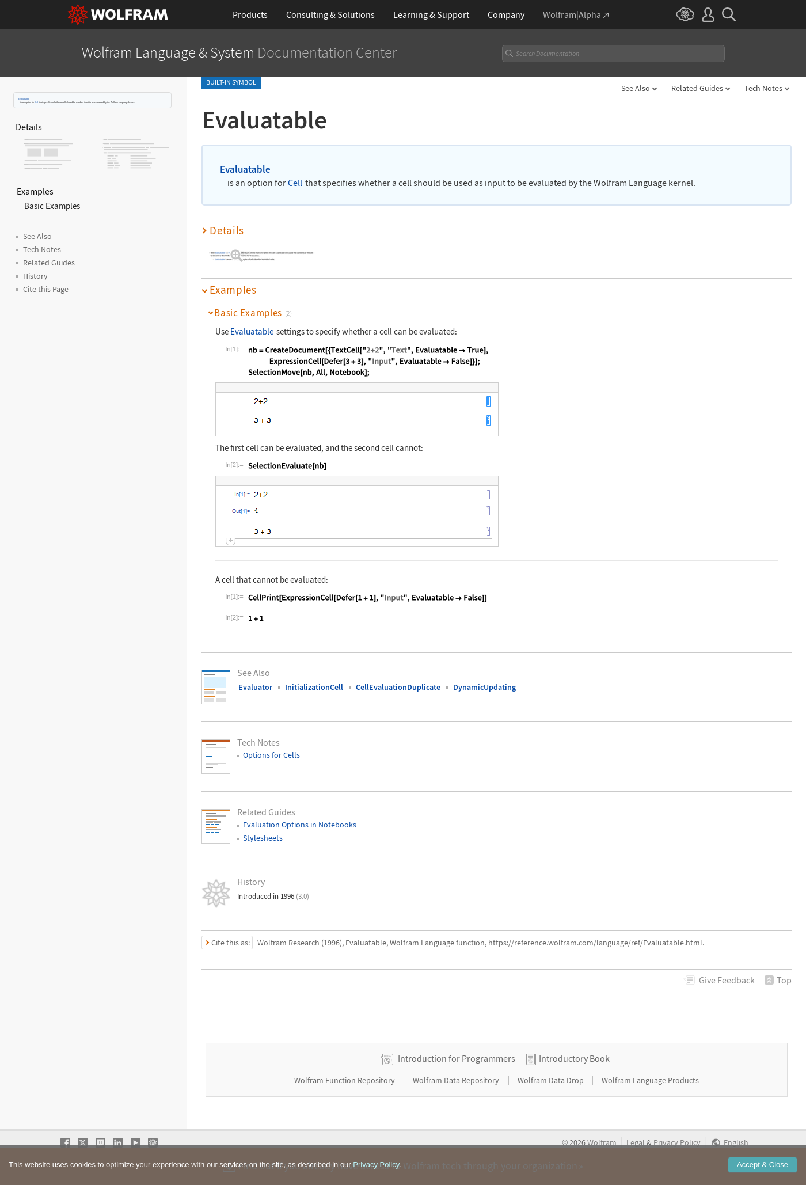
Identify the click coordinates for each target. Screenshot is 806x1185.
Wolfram (602, 1143)
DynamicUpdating (484, 687)
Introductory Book (574, 1058)
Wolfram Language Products (650, 1080)
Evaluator (255, 687)
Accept (762, 1171)
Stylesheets (263, 838)
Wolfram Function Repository (345, 1080)
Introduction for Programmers (456, 1058)
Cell (36, 102)
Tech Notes (763, 88)
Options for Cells (271, 755)
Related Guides (697, 88)
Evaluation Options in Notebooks (299, 824)
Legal (635, 1143)
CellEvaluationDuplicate (398, 687)
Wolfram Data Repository (457, 1080)
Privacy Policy (677, 1143)
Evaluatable (23, 98)
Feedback (727, 980)
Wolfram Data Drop (552, 1080)
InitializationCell (314, 687)
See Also (635, 88)
